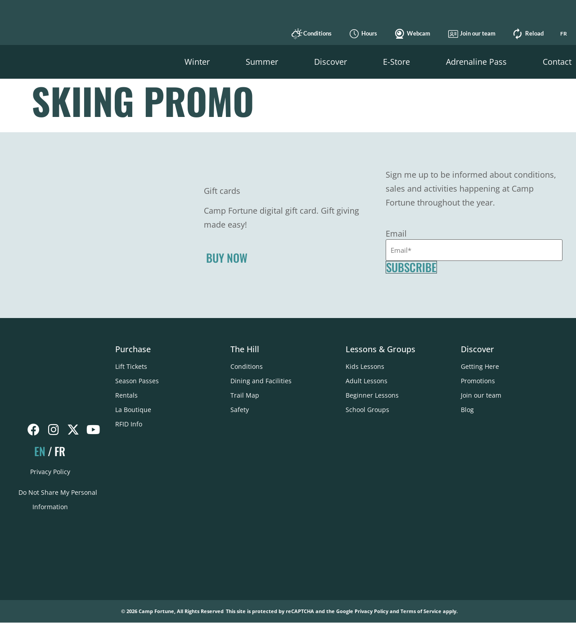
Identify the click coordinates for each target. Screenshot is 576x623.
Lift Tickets (131, 366)
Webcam (416, 33)
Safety (239, 409)
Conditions (316, 33)
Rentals (126, 395)
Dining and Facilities (261, 380)
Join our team (476, 33)
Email (396, 233)
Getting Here (480, 366)
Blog (467, 409)
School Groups (367, 409)
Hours (367, 33)
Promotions (478, 380)
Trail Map (244, 395)
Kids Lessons (365, 366)
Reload (532, 33)
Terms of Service (420, 612)
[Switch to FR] (563, 33)
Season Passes (137, 380)
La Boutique (133, 409)
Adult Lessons (366, 380)
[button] (197, 62)
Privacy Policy (50, 471)
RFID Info (128, 424)
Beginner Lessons (372, 395)
